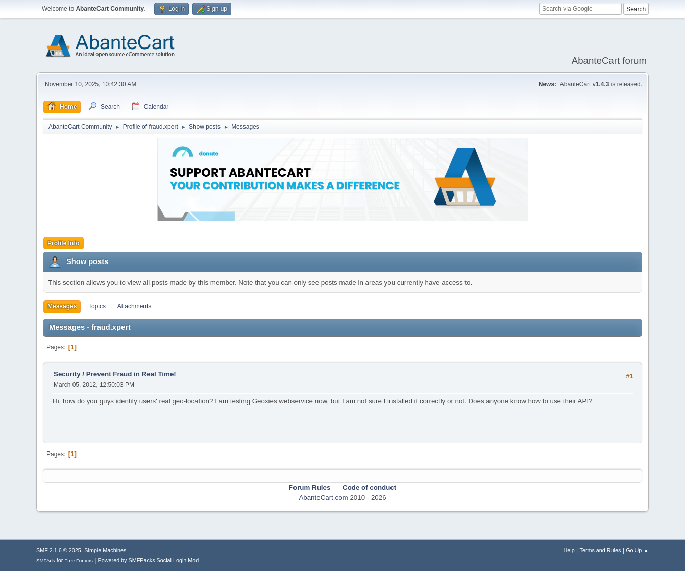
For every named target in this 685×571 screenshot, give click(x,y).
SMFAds (45, 560)
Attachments (134, 306)
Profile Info (63, 243)
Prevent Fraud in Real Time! (131, 374)
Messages (62, 306)
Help (569, 550)
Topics (97, 306)
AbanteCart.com (323, 498)
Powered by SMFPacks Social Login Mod (148, 560)
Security (67, 374)
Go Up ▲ (637, 550)
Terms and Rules (600, 550)
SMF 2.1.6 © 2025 (58, 550)
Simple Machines (105, 550)
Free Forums (78, 560)
